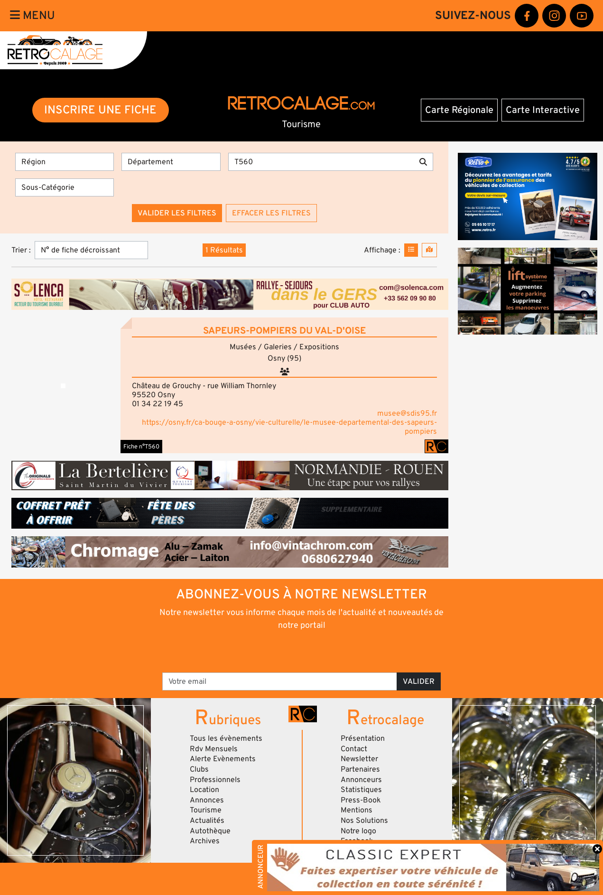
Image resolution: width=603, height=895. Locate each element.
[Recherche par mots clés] (321, 162)
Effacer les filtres (271, 213)
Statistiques (361, 789)
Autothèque (210, 831)
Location (204, 789)
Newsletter (359, 759)
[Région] (64, 162)
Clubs (199, 769)
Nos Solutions (364, 820)
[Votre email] (280, 681)
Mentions (356, 810)
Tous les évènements (226, 738)
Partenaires (360, 769)
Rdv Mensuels (214, 749)
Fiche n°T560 (141, 446)
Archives (205, 841)
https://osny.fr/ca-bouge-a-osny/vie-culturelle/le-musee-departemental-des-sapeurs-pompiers (289, 427)
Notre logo (358, 831)
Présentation (363, 738)
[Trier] (91, 250)
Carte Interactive (543, 110)
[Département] (170, 162)
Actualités (207, 820)
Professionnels (215, 779)
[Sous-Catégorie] (64, 187)
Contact (354, 749)
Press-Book (361, 800)
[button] (63, 385)
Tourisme (206, 810)
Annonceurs (361, 779)
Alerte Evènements (223, 759)
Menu (32, 15)
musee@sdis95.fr (407, 413)
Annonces (207, 800)
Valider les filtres (177, 213)
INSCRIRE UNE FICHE (100, 110)
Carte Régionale (459, 110)
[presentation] (288, 650)
